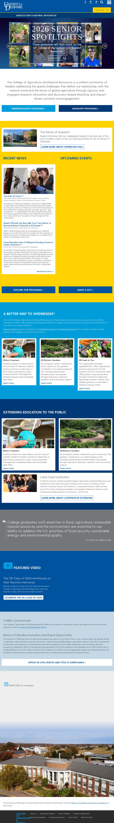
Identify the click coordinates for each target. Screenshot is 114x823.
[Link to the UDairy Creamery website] (19, 349)
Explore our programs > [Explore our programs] (28, 289)
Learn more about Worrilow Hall (62, 146)
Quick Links (99, 10)
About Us (33, 814)
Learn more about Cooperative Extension (66, 497)
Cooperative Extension (57, 817)
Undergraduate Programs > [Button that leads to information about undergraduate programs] (28, 108)
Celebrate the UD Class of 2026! (23, 597)
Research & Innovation (38, 817)
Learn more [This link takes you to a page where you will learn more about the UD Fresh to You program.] (84, 388)
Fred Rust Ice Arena (47, 329)
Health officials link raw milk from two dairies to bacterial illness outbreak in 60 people (27, 224)
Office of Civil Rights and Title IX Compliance (89, 803)
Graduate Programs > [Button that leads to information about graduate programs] (85, 108)
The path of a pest (12, 196)
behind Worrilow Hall (68, 329)
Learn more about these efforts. (34, 627)
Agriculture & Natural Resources (36, 15)
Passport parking (10, 329)
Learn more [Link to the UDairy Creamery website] (8, 383)
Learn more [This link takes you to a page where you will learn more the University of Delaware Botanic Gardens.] (46, 383)
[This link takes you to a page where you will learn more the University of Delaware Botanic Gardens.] (57, 349)
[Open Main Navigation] (109, 2)
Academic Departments (81, 814)
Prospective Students (47, 814)
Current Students (64, 814)
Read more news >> (45, 271)
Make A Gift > (85, 289)
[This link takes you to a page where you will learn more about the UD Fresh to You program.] (95, 349)
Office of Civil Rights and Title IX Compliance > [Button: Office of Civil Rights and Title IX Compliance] (57, 662)
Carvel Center (73, 817)
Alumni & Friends (86, 817)
